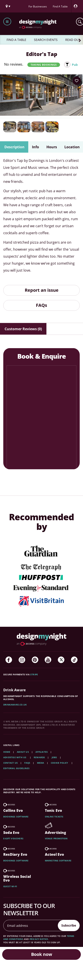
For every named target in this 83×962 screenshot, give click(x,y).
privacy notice (39, 939)
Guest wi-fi (10, 886)
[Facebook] (8, 659)
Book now (41, 954)
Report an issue (41, 290)
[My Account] (77, 6)
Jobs (54, 757)
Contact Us (10, 762)
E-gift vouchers (13, 838)
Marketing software (58, 860)
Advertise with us (14, 757)
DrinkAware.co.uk (15, 704)
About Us (23, 751)
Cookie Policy (60, 762)
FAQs (41, 305)
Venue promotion (56, 838)
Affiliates (41, 751)
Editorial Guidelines (16, 768)
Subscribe (68, 925)
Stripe (34, 674)
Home (6, 751)
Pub (75, 65)
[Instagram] (22, 659)
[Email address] (31, 925)
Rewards (39, 757)
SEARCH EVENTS (46, 40)
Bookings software (15, 816)
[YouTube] (48, 659)
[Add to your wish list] (76, 81)
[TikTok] (74, 659)
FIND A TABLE (16, 40)
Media (40, 762)
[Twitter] (61, 659)
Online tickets (54, 816)
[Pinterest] (35, 659)
